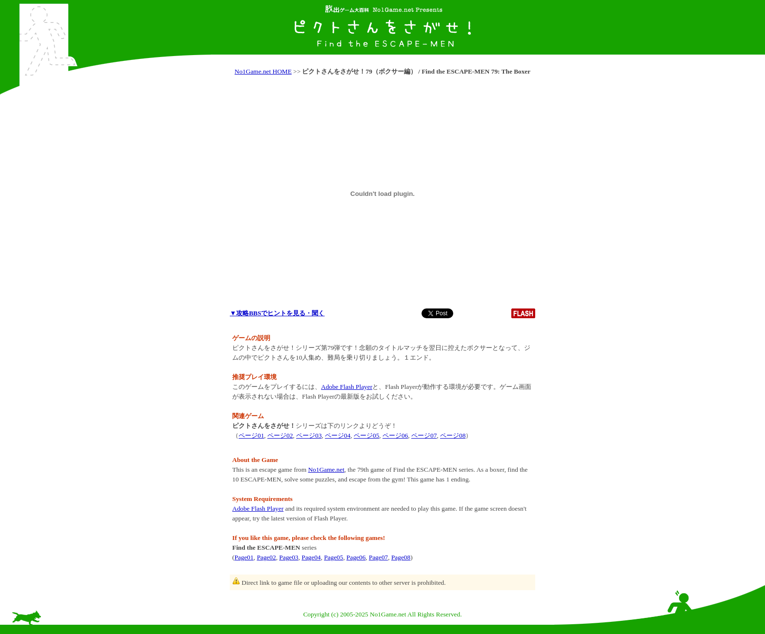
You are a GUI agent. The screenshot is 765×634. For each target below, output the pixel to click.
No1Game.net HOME (263, 71)
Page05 (333, 557)
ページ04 (337, 435)
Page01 (243, 557)
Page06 (355, 557)
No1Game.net (326, 469)
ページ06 (395, 435)
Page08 (400, 557)
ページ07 (424, 435)
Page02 (266, 557)
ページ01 (251, 435)
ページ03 (309, 435)
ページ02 (280, 435)
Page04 (311, 557)
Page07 (378, 557)
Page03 (288, 557)
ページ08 (452, 435)
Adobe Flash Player (346, 386)
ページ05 (366, 435)
